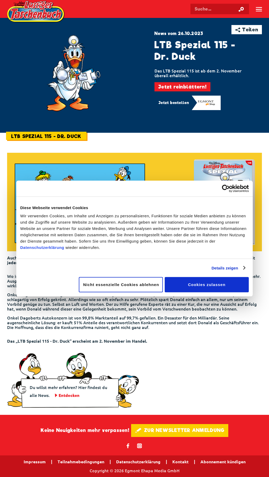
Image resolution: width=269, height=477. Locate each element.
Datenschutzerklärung (42, 247)
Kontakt (180, 461)
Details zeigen (224, 267)
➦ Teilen (246, 29)
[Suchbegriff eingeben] (219, 9)
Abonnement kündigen (223, 461)
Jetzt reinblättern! (182, 87)
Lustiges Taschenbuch (36, 12)
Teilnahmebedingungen (81, 461)
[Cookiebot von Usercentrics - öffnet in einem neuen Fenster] (226, 188)
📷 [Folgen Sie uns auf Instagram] (139, 445)
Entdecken (69, 396)
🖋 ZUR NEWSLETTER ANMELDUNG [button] (180, 430)
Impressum (35, 461)
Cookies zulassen (207, 284)
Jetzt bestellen (173, 103)
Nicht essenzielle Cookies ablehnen (121, 284)
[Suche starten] (241, 9)
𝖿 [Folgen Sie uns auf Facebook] (128, 445)
